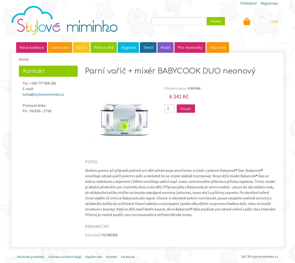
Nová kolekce (31, 47)
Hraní (165, 47)
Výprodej (218, 47)
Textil (148, 47)
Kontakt (111, 257)
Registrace (269, 3)
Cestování (60, 47)
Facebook (128, 257)
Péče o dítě (104, 47)
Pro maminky (190, 47)
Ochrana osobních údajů (65, 257)
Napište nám (94, 257)
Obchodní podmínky (30, 257)
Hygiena (128, 47)
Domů (24, 59)
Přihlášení (248, 3)
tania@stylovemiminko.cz (43, 94)
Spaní (81, 47)
